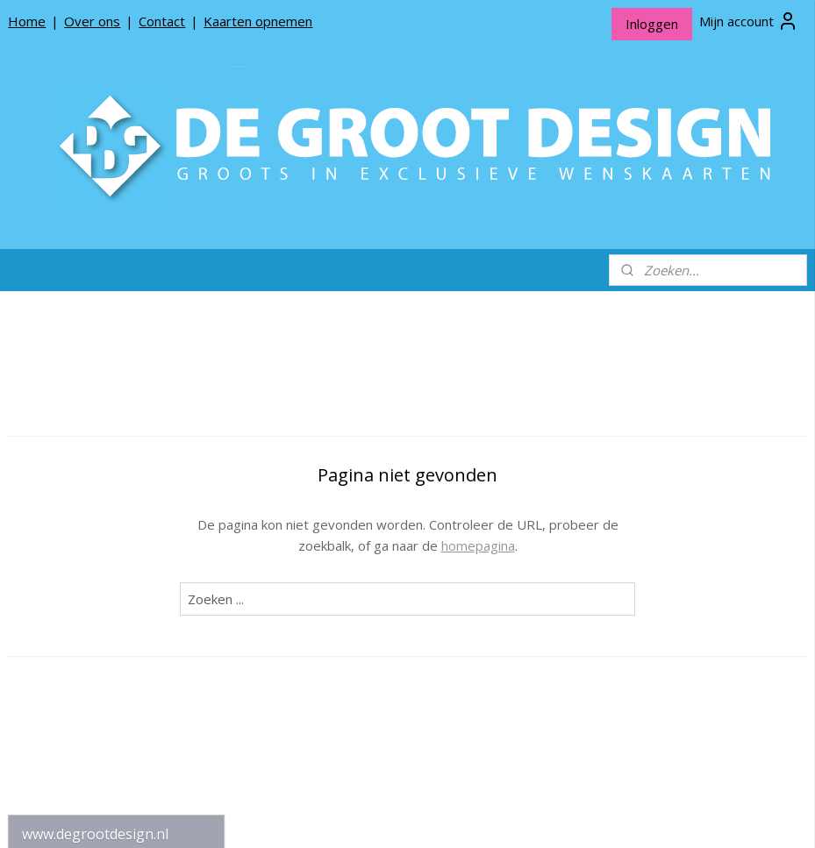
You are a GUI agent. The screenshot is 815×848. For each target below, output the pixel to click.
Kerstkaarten (116, 400)
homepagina (594, 545)
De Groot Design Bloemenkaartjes (116, 503)
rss (398, 816)
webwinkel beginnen (466, 816)
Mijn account (748, 21)
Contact (162, 21)
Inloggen (652, 23)
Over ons (92, 21)
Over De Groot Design (86, 624)
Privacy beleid (61, 679)
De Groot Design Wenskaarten (116, 462)
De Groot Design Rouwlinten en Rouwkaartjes (116, 544)
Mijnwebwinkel (618, 816)
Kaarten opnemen (258, 21)
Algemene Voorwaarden (91, 706)
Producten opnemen (81, 651)
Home (27, 21)
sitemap (362, 816)
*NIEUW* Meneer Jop (85, 428)
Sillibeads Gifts (116, 579)
